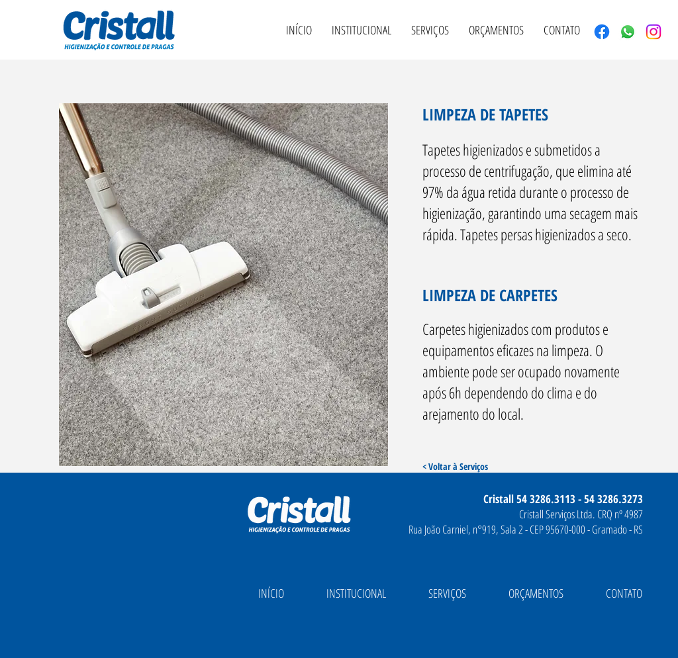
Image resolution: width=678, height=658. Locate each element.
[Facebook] (602, 32)
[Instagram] (653, 32)
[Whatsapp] (628, 32)
